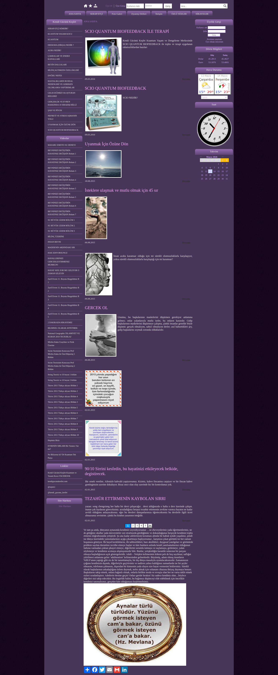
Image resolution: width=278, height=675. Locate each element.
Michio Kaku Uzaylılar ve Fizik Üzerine (61, 343)
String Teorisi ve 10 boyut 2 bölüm (62, 380)
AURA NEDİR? (54, 50)
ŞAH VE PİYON (55, 110)
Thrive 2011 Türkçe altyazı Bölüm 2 (63, 391)
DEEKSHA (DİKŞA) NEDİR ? (61, 45)
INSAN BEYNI (54, 242)
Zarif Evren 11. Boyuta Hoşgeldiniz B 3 (63, 298)
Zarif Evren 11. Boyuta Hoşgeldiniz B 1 (63, 280)
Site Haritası (65, 506)
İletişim (158, 14)
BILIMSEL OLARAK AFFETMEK (63, 328)
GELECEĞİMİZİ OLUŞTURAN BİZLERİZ (61, 94)
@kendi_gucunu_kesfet (57, 492)
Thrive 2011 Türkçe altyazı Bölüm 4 (63, 396)
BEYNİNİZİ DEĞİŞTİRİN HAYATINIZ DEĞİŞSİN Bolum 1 (62, 152)
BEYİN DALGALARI (57, 64)
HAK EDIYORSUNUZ (57, 253)
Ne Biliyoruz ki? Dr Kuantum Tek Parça (62, 456)
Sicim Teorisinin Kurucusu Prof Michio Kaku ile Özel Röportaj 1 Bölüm (61, 354)
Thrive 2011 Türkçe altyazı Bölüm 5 (63, 407)
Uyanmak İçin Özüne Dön (106, 144)
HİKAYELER (202, 14)
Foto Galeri (117, 14)
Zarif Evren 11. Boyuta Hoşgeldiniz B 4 (63, 307)
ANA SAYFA (75, 14)
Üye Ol (109, 6)
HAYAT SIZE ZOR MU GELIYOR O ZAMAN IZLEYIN (63, 272)
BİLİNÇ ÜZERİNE (56, 236)
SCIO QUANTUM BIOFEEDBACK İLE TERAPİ (127, 31)
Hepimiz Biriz (54, 440)
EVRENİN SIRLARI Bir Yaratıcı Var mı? (63, 447)
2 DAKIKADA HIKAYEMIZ (60, 322)
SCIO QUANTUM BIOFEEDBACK (63, 130)
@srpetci (51, 487)
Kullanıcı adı (201, 27)
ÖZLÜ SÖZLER (179, 14)
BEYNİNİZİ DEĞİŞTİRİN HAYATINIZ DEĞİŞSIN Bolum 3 (62, 169)
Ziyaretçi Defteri (138, 14)
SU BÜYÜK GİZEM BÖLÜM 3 (61, 231)
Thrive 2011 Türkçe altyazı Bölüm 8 (63, 424)
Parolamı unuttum (214, 39)
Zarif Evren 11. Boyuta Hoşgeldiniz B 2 (63, 289)
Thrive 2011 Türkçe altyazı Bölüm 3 (63, 402)
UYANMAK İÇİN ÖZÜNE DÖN (62, 124)
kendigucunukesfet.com (57, 481)
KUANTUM (53, 39)
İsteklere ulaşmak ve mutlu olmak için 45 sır (121, 190)
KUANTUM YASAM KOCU (60, 34)
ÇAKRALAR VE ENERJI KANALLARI (59, 57)
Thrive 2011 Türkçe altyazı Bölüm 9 (63, 429)
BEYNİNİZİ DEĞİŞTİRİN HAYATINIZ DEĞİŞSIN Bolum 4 (62, 178)
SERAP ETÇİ (96, 14)
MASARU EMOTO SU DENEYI (62, 145)
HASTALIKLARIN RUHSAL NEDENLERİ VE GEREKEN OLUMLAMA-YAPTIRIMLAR (61, 84)
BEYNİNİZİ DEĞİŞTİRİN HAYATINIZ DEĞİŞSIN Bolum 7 (62, 213)
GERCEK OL (96, 307)
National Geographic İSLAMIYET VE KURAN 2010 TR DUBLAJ (64, 335)
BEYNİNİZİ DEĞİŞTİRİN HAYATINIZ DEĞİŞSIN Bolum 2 (62, 161)
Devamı (186, 79)
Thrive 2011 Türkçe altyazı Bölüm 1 (63, 385)
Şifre (205, 31)
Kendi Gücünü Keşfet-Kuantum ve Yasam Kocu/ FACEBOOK (62, 474)
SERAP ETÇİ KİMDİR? (58, 28)
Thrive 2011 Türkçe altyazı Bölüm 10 (63, 435)
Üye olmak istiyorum (214, 42)
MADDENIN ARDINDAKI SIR (61, 247)
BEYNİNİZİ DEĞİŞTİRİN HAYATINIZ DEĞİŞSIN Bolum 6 (62, 204)
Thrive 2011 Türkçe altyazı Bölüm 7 (63, 418)
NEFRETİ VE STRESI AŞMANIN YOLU (62, 117)
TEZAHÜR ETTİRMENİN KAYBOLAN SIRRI (125, 498)
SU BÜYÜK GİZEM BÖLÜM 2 (61, 225)
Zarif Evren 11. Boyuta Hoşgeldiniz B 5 (63, 315)
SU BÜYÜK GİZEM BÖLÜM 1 (61, 220)
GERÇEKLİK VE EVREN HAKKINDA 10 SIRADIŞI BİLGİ (62, 103)
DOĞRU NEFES (55, 75)
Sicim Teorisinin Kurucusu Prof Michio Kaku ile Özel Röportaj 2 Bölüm (61, 366)
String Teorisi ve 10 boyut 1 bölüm (62, 374)
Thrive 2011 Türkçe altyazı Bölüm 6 (63, 413)
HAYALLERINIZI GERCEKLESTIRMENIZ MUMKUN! (59, 261)
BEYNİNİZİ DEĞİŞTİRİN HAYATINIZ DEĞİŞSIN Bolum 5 (62, 187)
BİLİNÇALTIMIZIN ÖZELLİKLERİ (63, 70)
